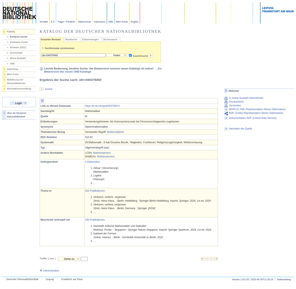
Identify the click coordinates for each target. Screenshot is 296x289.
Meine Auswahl (18, 58)
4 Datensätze (92, 161)
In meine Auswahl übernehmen (246, 98)
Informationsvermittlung (19, 88)
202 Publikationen (95, 190)
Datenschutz (84, 21)
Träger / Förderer (66, 21)
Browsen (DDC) (18, 47)
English (134, 21)
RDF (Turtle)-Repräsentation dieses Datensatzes (256, 113)
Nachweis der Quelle (240, 128)
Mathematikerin (115, 132)
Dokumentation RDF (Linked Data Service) (252, 118)
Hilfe (110, 21)
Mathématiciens (106, 156)
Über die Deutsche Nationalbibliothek (16, 115)
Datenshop (12, 69)
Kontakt (44, 21)
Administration (49, 270)
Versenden (235, 105)
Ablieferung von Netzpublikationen (16, 81)
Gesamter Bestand (51, 39)
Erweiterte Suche (19, 42)
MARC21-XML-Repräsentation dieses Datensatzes (257, 109)
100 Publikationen (95, 219)
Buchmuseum (110, 39)
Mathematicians (102, 152)
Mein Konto (122, 21)
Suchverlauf (16, 53)
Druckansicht (236, 101)
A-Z (52, 21)
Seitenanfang (284, 279)
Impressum (99, 21)
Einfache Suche (18, 36)
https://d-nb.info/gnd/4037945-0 (102, 105)
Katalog (11, 31)
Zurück (48, 89)
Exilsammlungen (90, 39)
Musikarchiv (71, 39)
